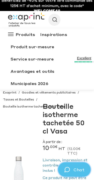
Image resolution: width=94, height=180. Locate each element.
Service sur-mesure (32, 59)
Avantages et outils (33, 71)
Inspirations (53, 34)
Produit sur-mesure (32, 46)
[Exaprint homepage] (26, 17)
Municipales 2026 (29, 83)
